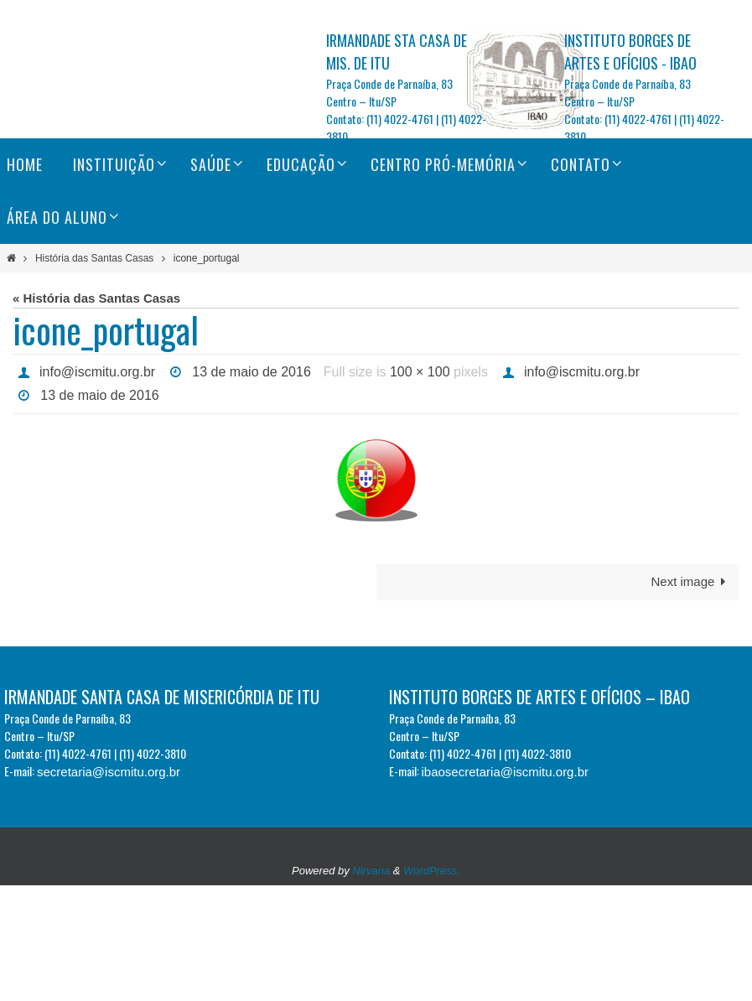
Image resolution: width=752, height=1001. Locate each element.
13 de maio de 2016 (251, 372)
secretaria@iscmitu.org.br (108, 772)
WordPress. (431, 870)
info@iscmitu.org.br (97, 372)
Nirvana (371, 870)
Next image (691, 581)
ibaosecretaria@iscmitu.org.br (505, 772)
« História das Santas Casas (96, 298)
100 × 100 (420, 372)
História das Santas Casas (94, 258)
